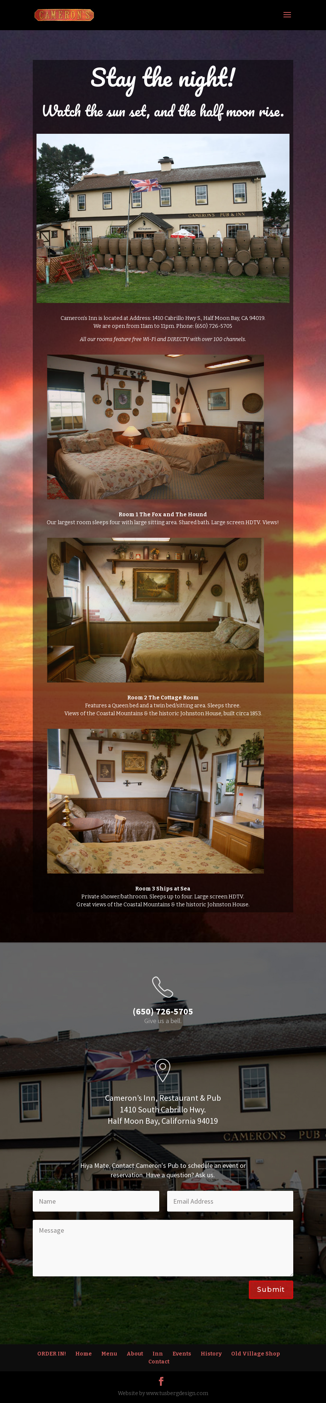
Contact (158, 1362)
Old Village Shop (255, 1354)
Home (83, 1354)
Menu (109, 1354)
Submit (271, 1289)
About (134, 1354)
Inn (157, 1354)
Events (181, 1354)
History (211, 1354)
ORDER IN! (51, 1354)
